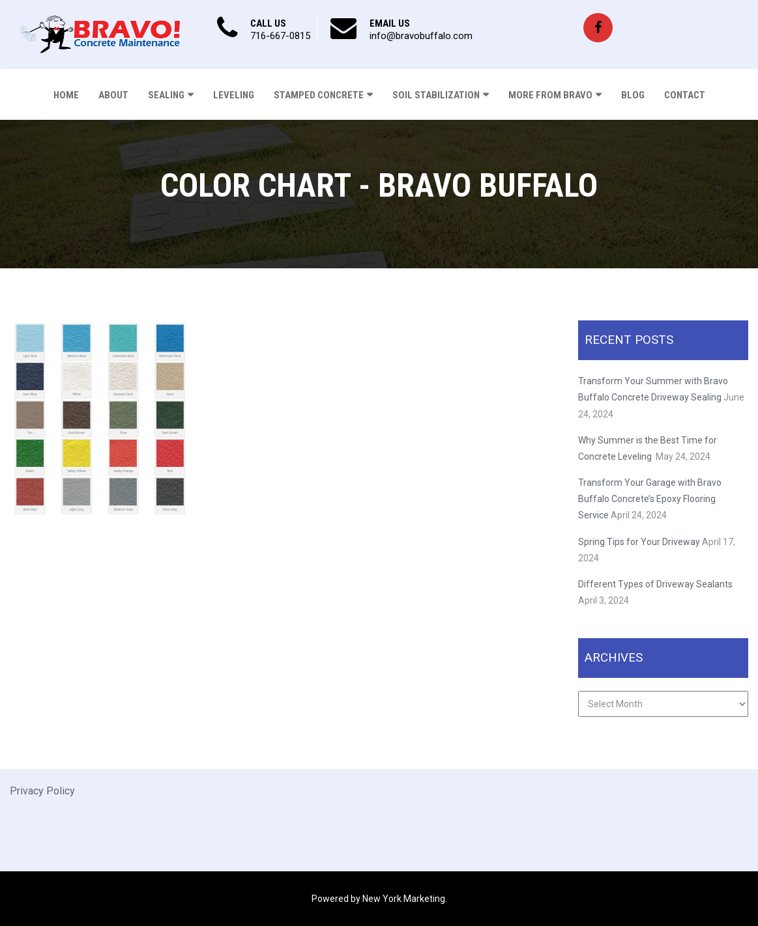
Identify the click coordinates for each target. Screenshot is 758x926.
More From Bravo (550, 95)
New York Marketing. (404, 898)
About (113, 95)
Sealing (166, 95)
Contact (684, 95)
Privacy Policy (42, 791)
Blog (633, 95)
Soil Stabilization (436, 95)
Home (66, 95)
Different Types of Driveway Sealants (655, 584)
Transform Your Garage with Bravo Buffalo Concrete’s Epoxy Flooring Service (650, 498)
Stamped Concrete (319, 95)
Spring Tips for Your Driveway (639, 542)
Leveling (233, 95)
